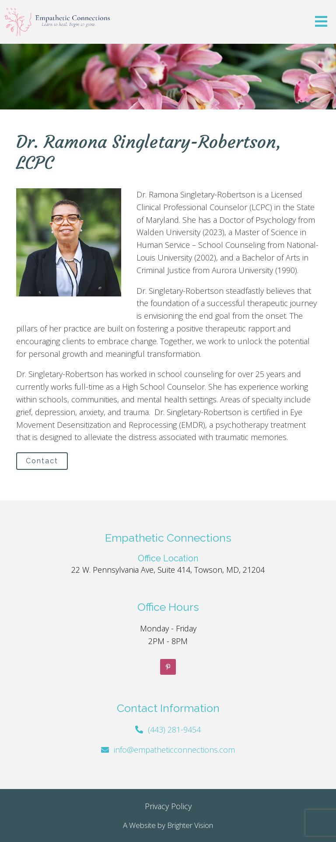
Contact (42, 461)
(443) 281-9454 (174, 729)
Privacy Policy (168, 806)
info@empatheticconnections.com (174, 749)
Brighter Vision (190, 825)
